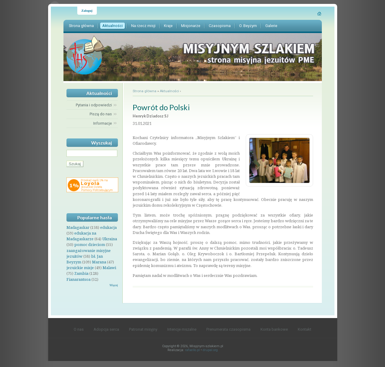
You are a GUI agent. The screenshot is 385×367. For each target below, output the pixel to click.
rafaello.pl (192, 350)
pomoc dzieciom (89, 244)
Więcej (113, 285)
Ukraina (109, 238)
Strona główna (144, 91)
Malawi (109, 267)
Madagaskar (77, 227)
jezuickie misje (80, 267)
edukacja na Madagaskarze (81, 235)
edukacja (108, 227)
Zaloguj (87, 10)
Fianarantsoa (78, 279)
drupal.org (210, 350)
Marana (99, 262)
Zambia (81, 273)
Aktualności (169, 91)
